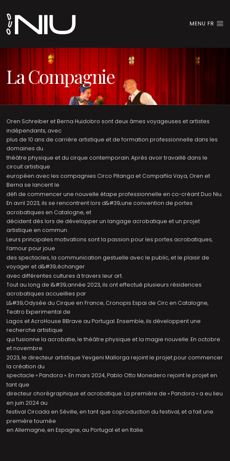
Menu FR (207, 23)
